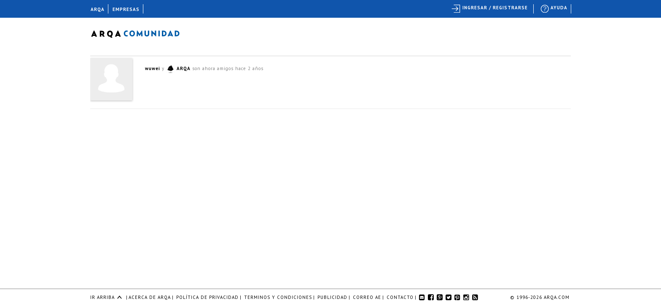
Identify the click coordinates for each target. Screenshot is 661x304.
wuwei (152, 68)
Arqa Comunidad (141, 32)
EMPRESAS (126, 9)
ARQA (184, 68)
